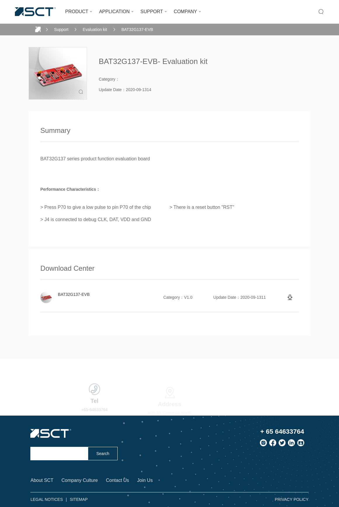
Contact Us (117, 480)
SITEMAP (79, 499)
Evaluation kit (95, 29)
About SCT (41, 480)
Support (61, 29)
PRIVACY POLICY (291, 499)
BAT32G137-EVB (137, 29)
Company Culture (79, 480)
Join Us (145, 480)
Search (102, 453)
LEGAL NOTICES (46, 499)
